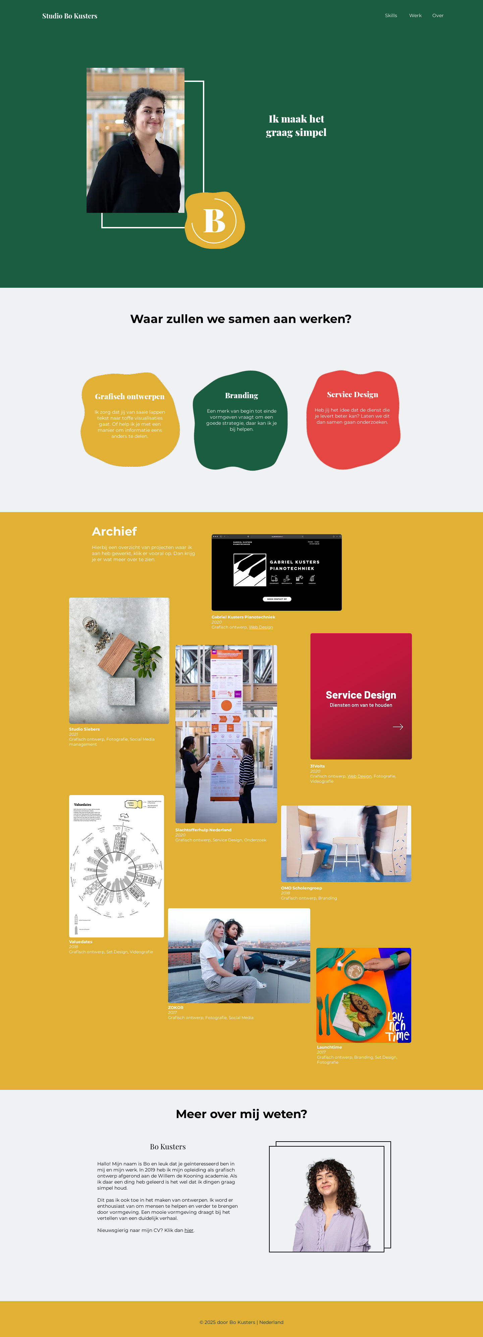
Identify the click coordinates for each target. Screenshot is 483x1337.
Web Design (261, 627)
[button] (135, 140)
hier (189, 1230)
